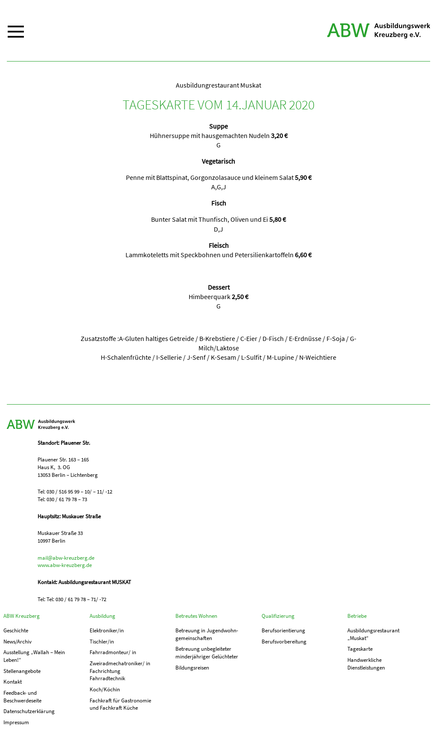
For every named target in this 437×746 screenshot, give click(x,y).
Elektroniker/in (107, 630)
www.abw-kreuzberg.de (65, 565)
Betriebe (357, 616)
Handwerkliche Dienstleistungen (366, 663)
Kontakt (12, 681)
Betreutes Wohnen (196, 616)
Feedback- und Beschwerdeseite (22, 696)
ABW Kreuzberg (378, 30)
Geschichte (15, 630)
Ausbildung (102, 616)
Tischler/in (102, 641)
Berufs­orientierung (283, 630)
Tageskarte (360, 648)
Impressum (16, 722)
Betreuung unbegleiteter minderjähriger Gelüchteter (206, 652)
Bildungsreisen (192, 667)
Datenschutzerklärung (29, 711)
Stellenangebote (22, 671)
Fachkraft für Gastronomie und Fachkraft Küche (120, 704)
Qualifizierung (278, 616)
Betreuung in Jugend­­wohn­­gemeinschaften (206, 634)
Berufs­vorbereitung (284, 641)
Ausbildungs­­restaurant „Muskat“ (373, 634)
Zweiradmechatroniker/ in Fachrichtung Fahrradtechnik (120, 671)
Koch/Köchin (105, 689)
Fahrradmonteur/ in (113, 652)
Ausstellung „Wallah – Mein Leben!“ (34, 656)
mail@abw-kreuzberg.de (66, 557)
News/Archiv (17, 641)
